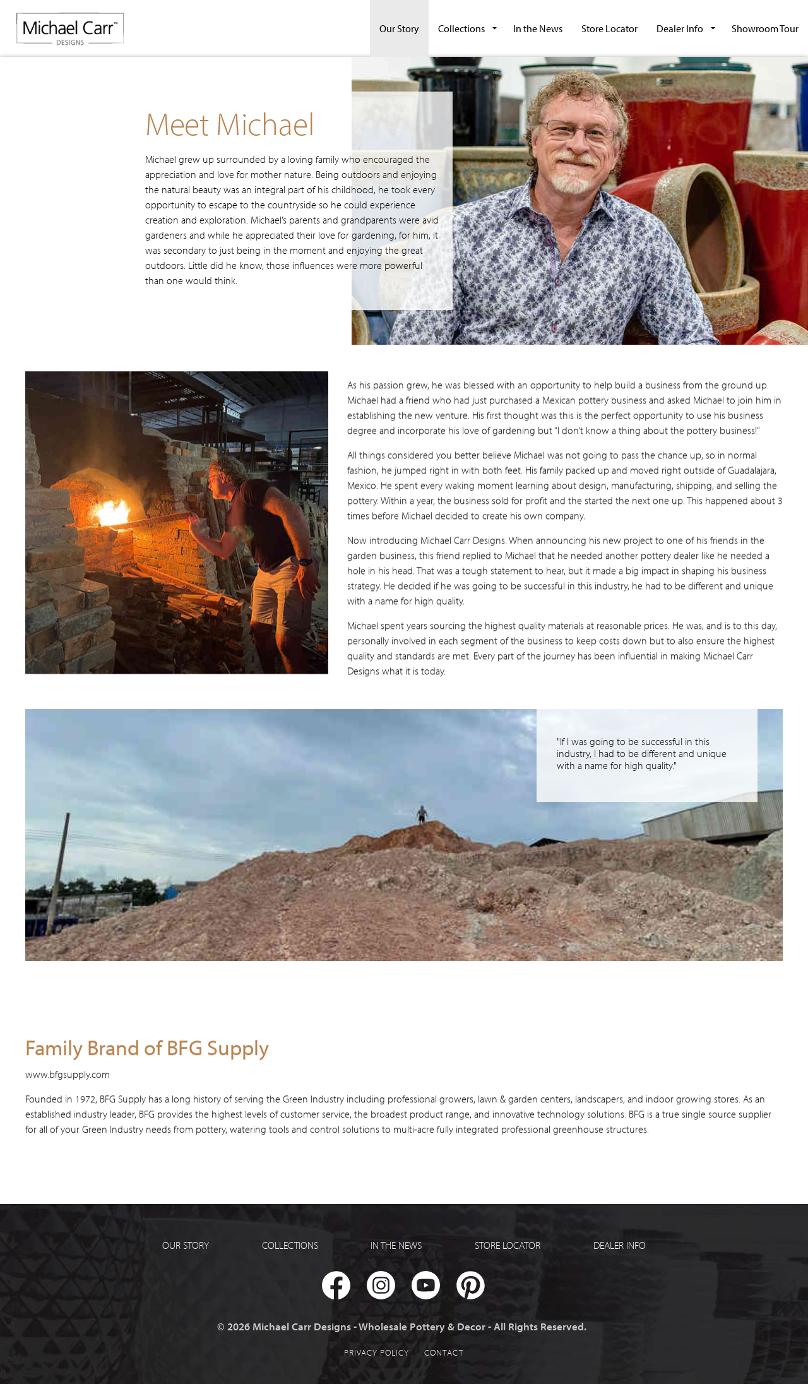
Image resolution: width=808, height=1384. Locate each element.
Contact (444, 1352)
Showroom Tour (765, 28)
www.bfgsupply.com (67, 1065)
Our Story (399, 28)
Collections (461, 28)
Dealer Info (679, 28)
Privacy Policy (376, 1352)
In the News (537, 28)
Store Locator (609, 28)
